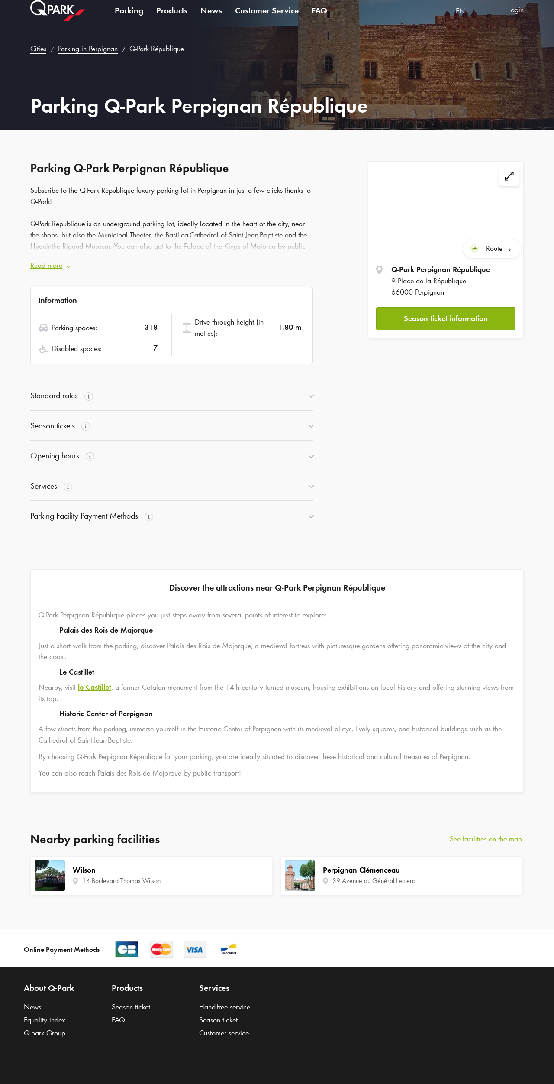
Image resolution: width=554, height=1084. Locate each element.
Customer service (224, 1033)
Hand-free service (224, 1007)
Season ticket (131, 1007)
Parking (129, 19)
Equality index (44, 1020)
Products (171, 19)
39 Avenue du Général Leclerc (373, 880)
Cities (38, 48)
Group (44, 1033)
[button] (445, 316)
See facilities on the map (486, 839)
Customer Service (267, 19)
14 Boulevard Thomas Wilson (121, 880)
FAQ (319, 19)
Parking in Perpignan (88, 48)
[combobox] (466, 20)
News (211, 19)
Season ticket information (446, 316)
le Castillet (94, 687)
